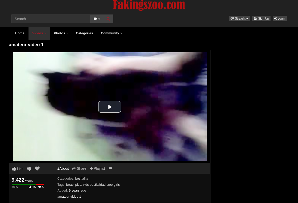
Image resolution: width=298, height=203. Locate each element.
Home (19, 33)
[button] (239, 18)
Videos (39, 33)
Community (111, 33)
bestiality (81, 178)
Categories (84, 33)
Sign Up (261, 18)
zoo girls (113, 184)
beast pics (73, 184)
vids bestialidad (94, 184)
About (63, 168)
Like (18, 169)
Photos (61, 33)
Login (279, 18)
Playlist (97, 168)
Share (79, 168)
